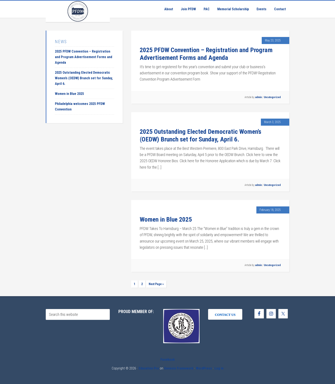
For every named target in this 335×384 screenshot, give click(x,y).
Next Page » (156, 284)
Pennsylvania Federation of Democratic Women (78, 11)
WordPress (204, 368)
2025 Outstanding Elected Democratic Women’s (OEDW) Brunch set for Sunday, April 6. (200, 135)
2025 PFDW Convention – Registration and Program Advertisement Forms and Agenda (206, 53)
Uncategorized (272, 97)
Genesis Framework (178, 368)
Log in (219, 368)
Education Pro (149, 368)
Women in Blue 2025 (166, 219)
